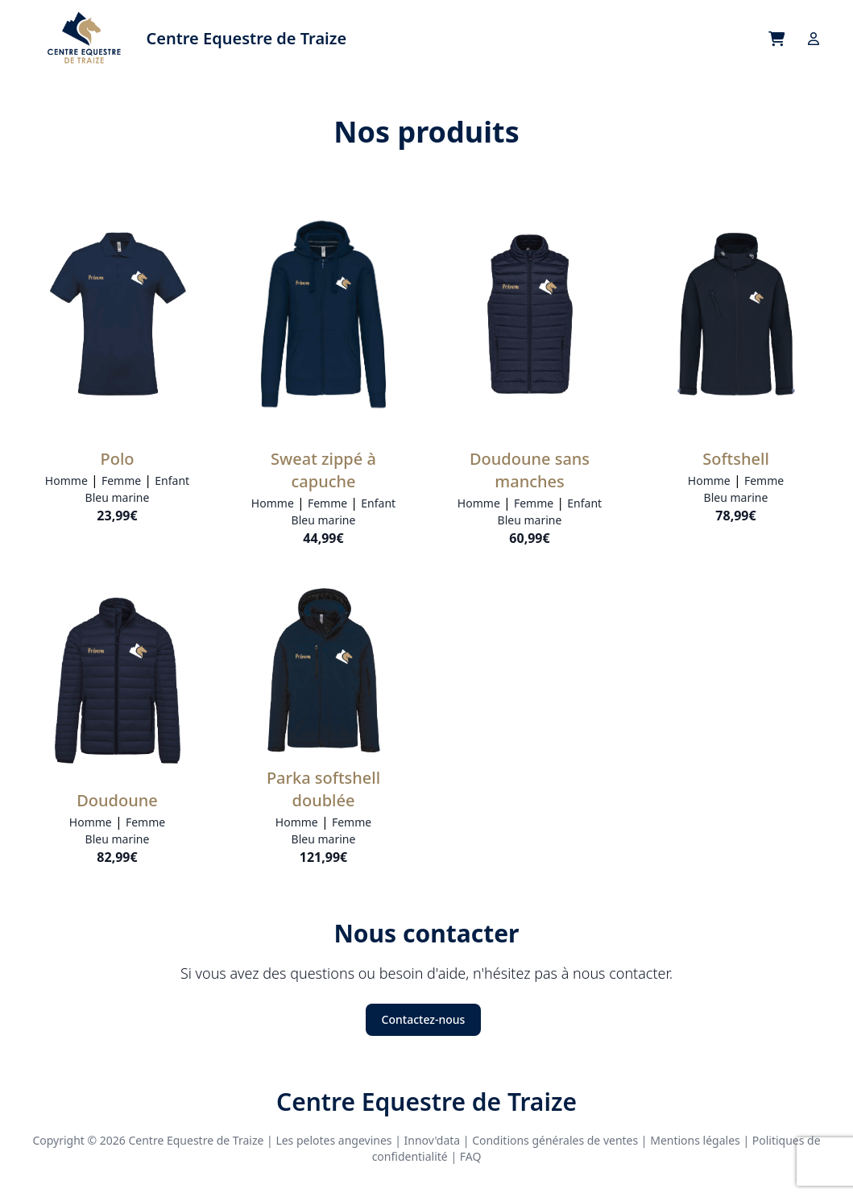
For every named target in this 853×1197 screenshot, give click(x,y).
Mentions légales (695, 1140)
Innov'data (432, 1140)
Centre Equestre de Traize (426, 1101)
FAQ (471, 1156)
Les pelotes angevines (333, 1140)
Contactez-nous (424, 1019)
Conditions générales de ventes (555, 1140)
